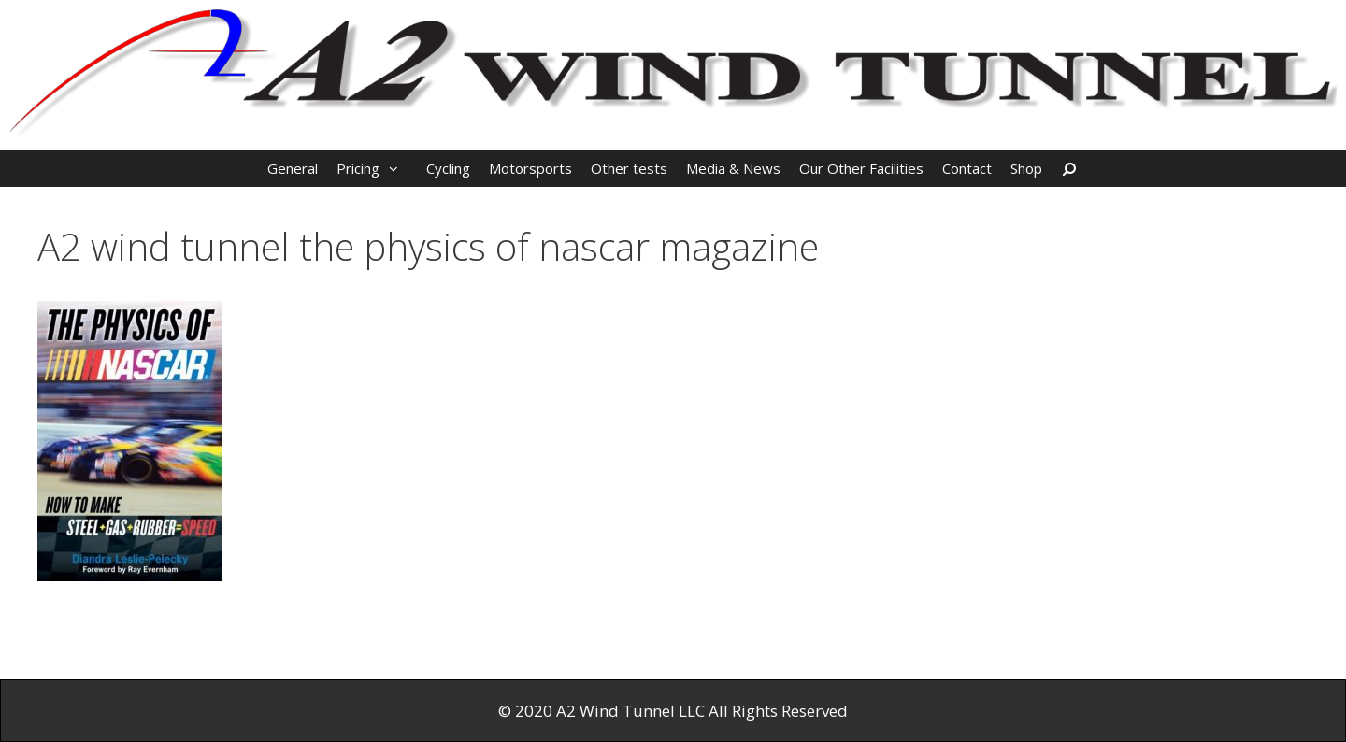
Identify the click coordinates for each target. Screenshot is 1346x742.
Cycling (448, 168)
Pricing (376, 168)
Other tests (629, 168)
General (292, 168)
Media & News (733, 168)
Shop (1026, 168)
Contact (967, 168)
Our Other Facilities (861, 168)
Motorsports (530, 168)
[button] (398, 168)
